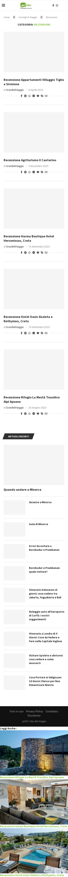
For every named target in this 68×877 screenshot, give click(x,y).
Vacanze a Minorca (40, 502)
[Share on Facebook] (21, 95)
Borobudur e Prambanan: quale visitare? (44, 569)
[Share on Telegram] (33, 95)
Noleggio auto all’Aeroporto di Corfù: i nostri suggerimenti (46, 615)
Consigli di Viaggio (27, 17)
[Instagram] (57, 5)
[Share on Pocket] (38, 95)
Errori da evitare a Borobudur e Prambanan (44, 547)
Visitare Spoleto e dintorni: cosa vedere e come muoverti (46, 659)
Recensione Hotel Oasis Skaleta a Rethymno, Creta (28, 319)
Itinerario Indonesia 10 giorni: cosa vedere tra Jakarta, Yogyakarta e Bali (45, 593)
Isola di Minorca (38, 524)
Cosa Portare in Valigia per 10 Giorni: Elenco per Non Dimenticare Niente (45, 681)
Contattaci (52, 711)
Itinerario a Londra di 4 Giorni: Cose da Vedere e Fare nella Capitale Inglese (45, 637)
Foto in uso (17, 711)
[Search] (64, 5)
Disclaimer (34, 715)
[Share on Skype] (42, 95)
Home (7, 17)
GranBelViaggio (15, 89)
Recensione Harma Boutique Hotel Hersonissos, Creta (29, 238)
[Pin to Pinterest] (25, 95)
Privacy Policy (34, 711)
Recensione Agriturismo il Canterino (30, 160)
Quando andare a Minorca (22, 489)
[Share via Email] (46, 95)
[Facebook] (53, 5)
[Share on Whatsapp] (29, 95)
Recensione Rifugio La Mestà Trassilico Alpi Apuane (32, 777)
